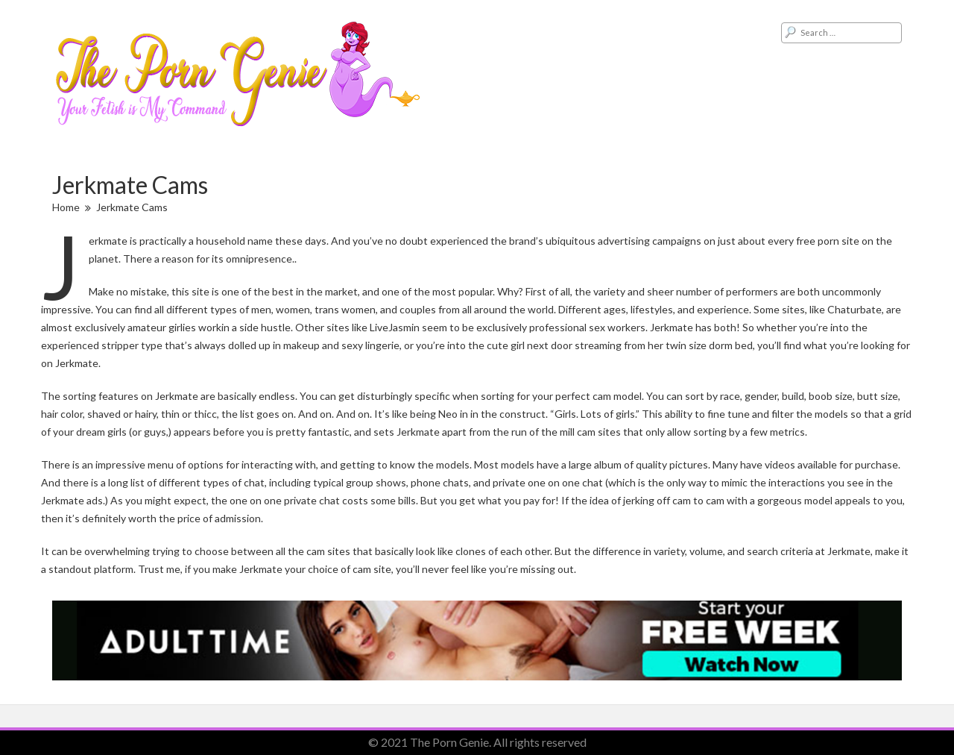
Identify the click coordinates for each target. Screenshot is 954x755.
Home (66, 207)
